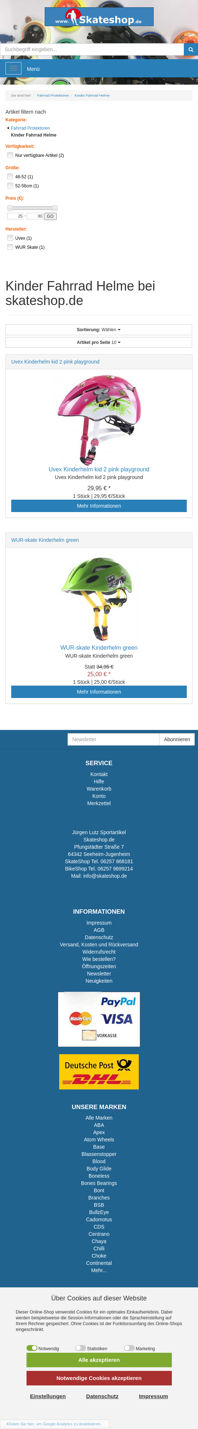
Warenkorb (99, 789)
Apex (99, 1132)
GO (50, 216)
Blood (99, 1161)
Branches (99, 1198)
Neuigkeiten (99, 981)
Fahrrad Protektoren (28, 128)
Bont (99, 1190)
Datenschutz (99, 937)
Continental (99, 1263)
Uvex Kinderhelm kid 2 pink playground (55, 362)
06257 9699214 (115, 869)
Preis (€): (14, 198)
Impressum (99, 923)
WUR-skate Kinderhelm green (45, 540)
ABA (99, 1125)
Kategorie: (16, 119)
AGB (99, 930)
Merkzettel (99, 803)
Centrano (99, 1234)
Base (99, 1147)
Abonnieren (177, 739)
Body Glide (98, 1169)
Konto (99, 796)
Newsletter (99, 974)
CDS (99, 1227)
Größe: (12, 167)
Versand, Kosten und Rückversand (99, 944)
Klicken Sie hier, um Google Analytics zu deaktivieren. (54, 1424)
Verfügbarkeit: (20, 146)
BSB (99, 1205)
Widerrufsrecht (99, 952)
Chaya (99, 1241)
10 (98, 342)
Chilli (98, 1248)
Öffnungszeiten (99, 966)
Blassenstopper (99, 1154)
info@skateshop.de (105, 876)
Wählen (98, 329)
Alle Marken (99, 1118)
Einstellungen (48, 1396)
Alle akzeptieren (99, 1360)
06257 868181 (117, 861)
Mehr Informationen (99, 506)
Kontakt (99, 774)
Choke (99, 1256)
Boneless (99, 1176)
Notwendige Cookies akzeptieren (98, 1378)
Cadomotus (99, 1219)
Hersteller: (16, 229)
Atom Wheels (99, 1139)
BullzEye (99, 1212)
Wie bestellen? (99, 959)
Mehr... (99, 1270)
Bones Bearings (99, 1183)
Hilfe (99, 781)
